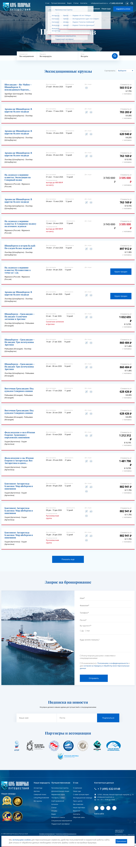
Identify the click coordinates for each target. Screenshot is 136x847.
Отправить (94, 678)
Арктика (37, 791)
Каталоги (54, 804)
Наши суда (77, 791)
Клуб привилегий (57, 801)
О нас (47, 3)
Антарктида (38, 788)
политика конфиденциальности (66, 834)
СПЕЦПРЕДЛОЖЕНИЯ (41, 798)
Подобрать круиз (123, 9)
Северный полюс (40, 794)
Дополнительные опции (60, 791)
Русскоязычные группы (60, 788)
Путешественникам (58, 3)
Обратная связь (79, 817)
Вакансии (76, 811)
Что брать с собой (58, 798)
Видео (69, 3)
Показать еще (68, 559)
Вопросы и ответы (58, 817)
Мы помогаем (78, 804)
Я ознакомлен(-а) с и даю (105, 665)
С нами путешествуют (81, 794)
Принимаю (121, 841)
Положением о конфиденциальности (112, 663)
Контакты (83, 3)
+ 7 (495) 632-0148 (116, 3)
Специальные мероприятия (61, 821)
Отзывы (54, 811)
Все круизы (38, 801)
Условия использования (47, 834)
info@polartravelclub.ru (99, 3)
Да (83, 631)
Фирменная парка (58, 794)
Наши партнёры (79, 808)
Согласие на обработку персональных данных (53, 836)
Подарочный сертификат (60, 824)
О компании (77, 788)
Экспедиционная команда (82, 798)
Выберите (122, 70)
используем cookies (22, 839)
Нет (88, 631)
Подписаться (108, 718)
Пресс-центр (77, 801)
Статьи (75, 3)
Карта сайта (99, 813)
